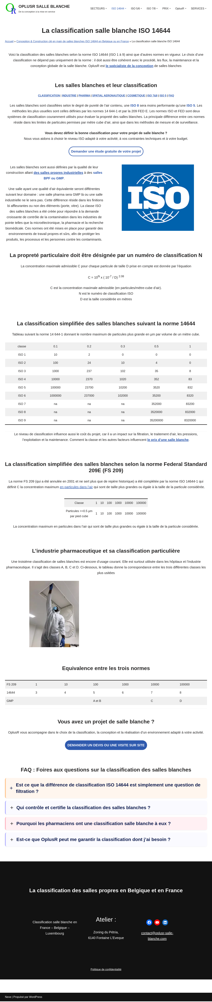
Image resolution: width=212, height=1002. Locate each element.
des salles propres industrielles (58, 173)
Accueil (9, 41)
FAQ (171, 95)
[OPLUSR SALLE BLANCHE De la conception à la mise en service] (37, 8)
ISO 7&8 (152, 95)
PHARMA (84, 95)
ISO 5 (163, 95)
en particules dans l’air (76, 487)
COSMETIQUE (136, 95)
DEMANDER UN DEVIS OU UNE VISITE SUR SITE (106, 746)
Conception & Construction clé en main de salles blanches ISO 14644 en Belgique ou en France (72, 41)
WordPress (35, 997)
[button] (106, 8)
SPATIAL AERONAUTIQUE (108, 95)
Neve (8, 997)
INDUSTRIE (69, 95)
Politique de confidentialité (106, 970)
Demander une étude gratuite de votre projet (106, 151)
